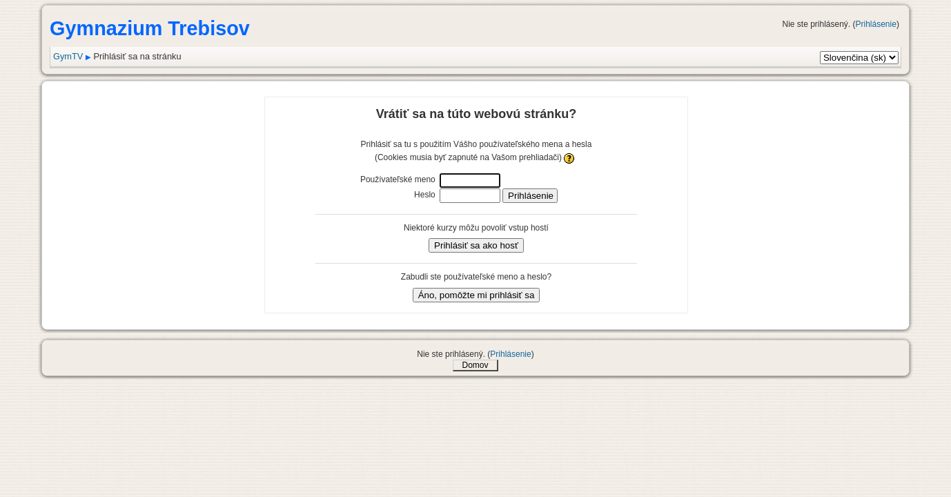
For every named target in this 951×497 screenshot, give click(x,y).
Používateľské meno (397, 179)
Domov (475, 365)
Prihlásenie (876, 24)
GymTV (68, 56)
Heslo (424, 194)
